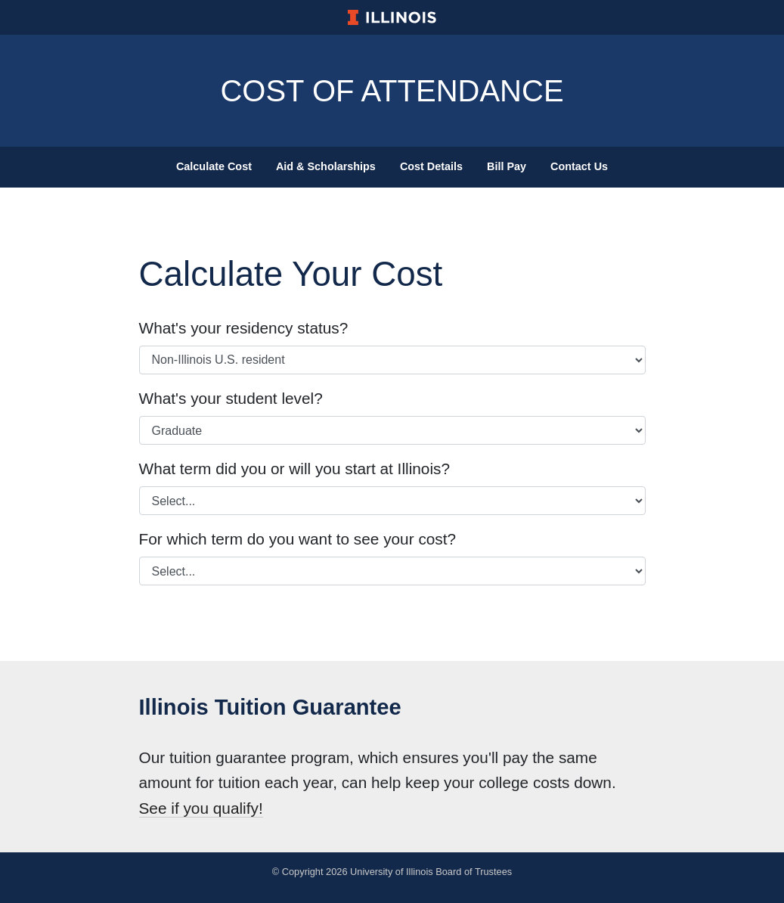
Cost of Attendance (391, 90)
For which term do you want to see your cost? (298, 539)
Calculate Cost (214, 166)
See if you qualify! (201, 808)
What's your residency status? (244, 328)
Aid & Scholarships (326, 166)
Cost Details (431, 166)
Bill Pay (506, 166)
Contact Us (579, 166)
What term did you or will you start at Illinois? (294, 468)
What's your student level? (231, 398)
